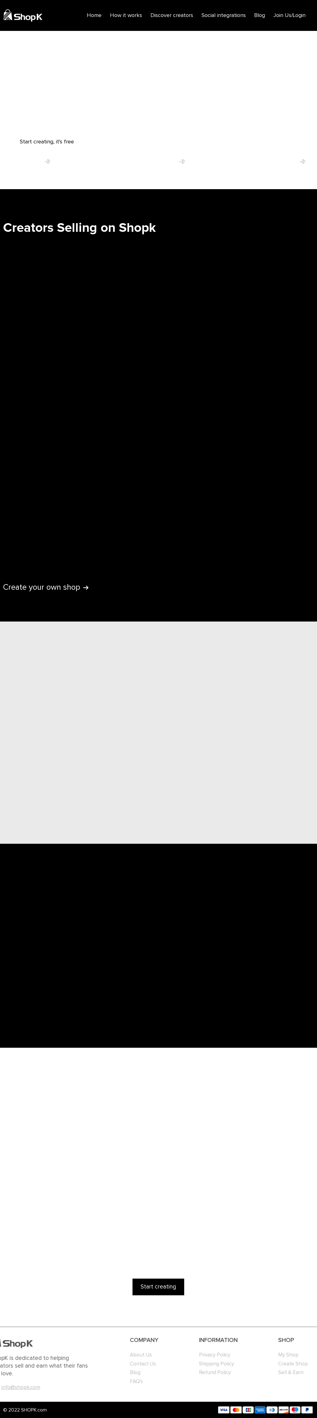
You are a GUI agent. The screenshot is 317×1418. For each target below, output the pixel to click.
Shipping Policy (206, 1364)
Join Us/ (283, 15)
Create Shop (289, 1364)
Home (94, 15)
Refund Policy (205, 1372)
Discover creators (171, 15)
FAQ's (127, 1381)
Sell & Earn (286, 1372)
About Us (132, 1355)
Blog (259, 15)
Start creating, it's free (47, 142)
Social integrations (224, 15)
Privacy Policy (204, 1355)
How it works (126, 15)
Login (299, 15)
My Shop (284, 1355)
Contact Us (134, 1364)
